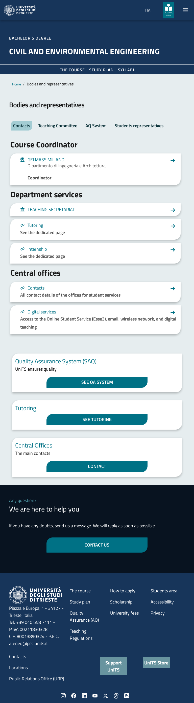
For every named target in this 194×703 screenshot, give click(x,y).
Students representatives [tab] (139, 125)
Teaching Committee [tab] (57, 125)
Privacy (158, 613)
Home (16, 84)
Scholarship (121, 601)
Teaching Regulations (81, 635)
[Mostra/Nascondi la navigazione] (185, 10)
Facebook (73, 695)
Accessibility (162, 601)
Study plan (101, 70)
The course (72, 70)
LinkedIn (84, 695)
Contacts (17, 656)
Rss (127, 695)
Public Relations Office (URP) (36, 678)
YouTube (95, 695)
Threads (116, 695)
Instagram (63, 695)
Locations (18, 667)
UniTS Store (156, 662)
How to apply (122, 590)
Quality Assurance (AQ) (84, 616)
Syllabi (126, 70)
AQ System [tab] (96, 125)
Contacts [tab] (21, 125)
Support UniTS (113, 666)
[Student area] (168, 10)
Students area (164, 590)
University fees (124, 613)
